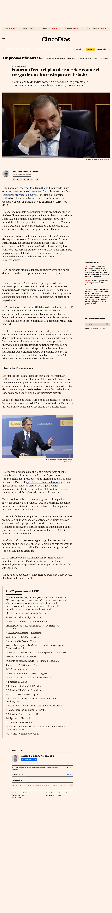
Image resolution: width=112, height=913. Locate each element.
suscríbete (90, 49)
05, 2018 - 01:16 (24, 174)
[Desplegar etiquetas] (71, 785)
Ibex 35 (8, 29)
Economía (31, 49)
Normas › (70, 775)
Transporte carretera (59, 785)
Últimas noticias (61, 49)
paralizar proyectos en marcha (21, 194)
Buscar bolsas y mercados (95, 318)
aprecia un (43, 482)
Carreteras (27, 785)
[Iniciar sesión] (103, 49)
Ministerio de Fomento (43, 785)
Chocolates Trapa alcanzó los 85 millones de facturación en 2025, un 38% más (97, 291)
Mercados (24, 49)
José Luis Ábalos (17, 785)
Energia (62, 59)
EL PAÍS (77, 48)
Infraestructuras (18, 66)
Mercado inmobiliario (84, 59)
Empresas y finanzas (13, 49)
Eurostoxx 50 (68, 29)
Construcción (71, 59)
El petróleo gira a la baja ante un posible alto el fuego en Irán (97, 283)
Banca (42, 59)
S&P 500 (26, 29)
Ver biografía (29, 759)
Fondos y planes (50, 49)
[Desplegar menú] (3, 39)
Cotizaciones (40, 49)
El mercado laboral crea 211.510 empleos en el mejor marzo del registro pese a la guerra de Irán (96, 301)
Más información (17, 797)
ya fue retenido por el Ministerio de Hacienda (35, 307)
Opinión (70, 49)
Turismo (94, 59)
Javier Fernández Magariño (26, 171)
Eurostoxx (94, 328)
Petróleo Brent (46, 29)
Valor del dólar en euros (92, 29)
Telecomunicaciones (52, 59)
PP (34, 785)
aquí (59, 795)
